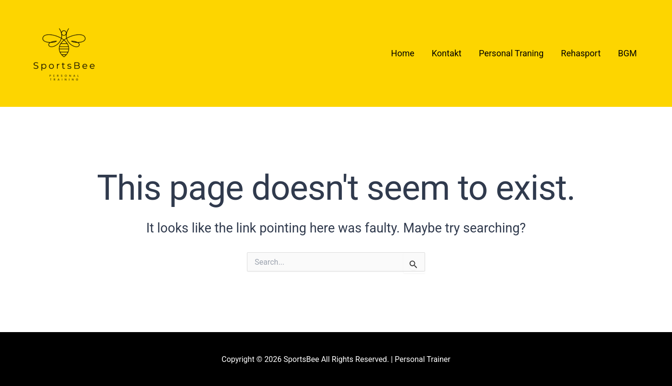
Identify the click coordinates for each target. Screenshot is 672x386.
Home (402, 53)
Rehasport (580, 53)
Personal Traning (511, 53)
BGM (627, 53)
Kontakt (447, 53)
